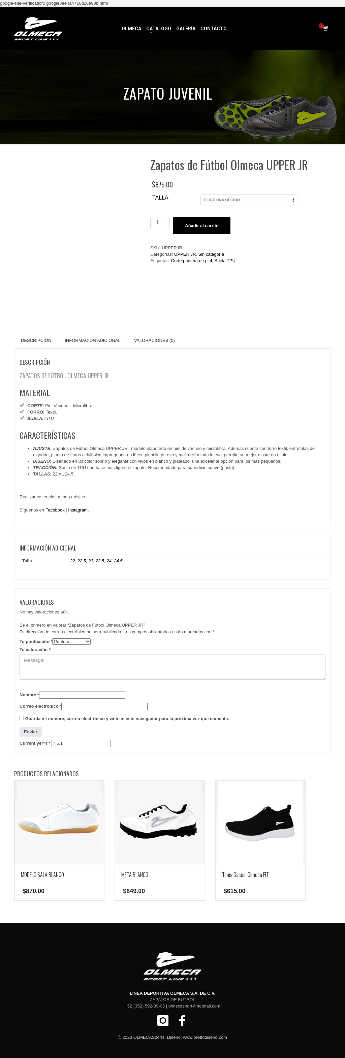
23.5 (100, 560)
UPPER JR (185, 254)
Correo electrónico (40, 706)
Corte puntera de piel (191, 260)
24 (109, 560)
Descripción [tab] (36, 340)
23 (90, 560)
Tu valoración (35, 649)
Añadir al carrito (202, 225)
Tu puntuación (36, 641)
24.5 (118, 560)
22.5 (81, 560)
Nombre (29, 694)
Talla (160, 198)
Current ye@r (35, 743)
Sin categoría (211, 254)
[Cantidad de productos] (160, 222)
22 (72, 560)
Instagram (78, 510)
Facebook (55, 510)
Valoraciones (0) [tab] (154, 340)
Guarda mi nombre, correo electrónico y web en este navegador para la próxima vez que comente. (127, 718)
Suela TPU (225, 260)
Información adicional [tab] (92, 340)
